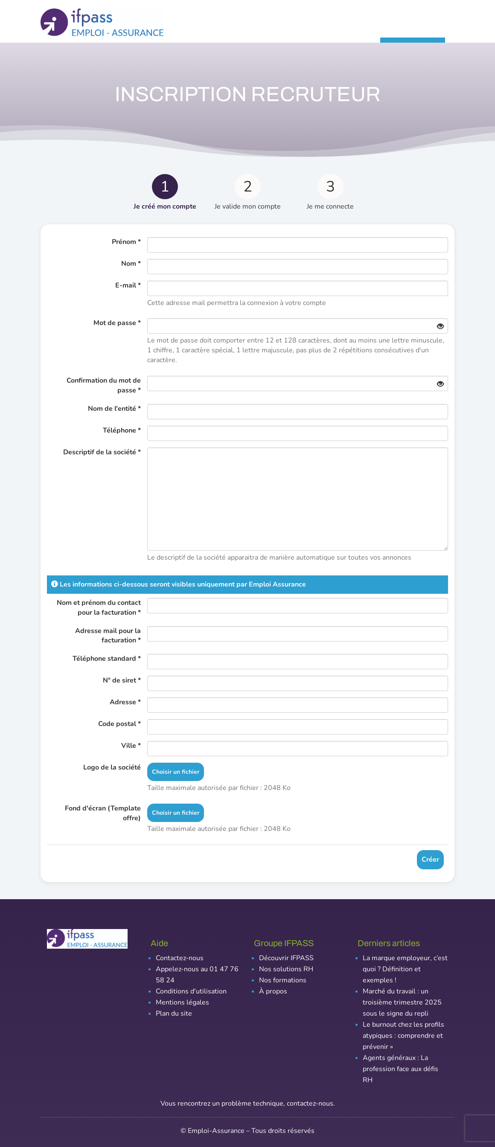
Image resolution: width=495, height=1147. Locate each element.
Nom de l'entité (114, 408)
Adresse (125, 702)
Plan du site (174, 1013)
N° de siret (122, 680)
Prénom (126, 242)
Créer (430, 859)
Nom (131, 263)
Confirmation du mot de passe (104, 385)
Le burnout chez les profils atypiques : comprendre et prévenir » (403, 1035)
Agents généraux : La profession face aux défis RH (400, 1069)
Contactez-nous (180, 958)
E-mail (128, 285)
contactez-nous (310, 1103)
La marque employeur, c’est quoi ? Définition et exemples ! (405, 969)
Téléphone (122, 430)
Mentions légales (182, 1002)
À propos (273, 991)
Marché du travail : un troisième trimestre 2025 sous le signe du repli (402, 1002)
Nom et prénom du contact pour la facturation (99, 607)
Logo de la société (112, 767)
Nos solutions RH (286, 969)
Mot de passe (117, 323)
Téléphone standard (107, 658)
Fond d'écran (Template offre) (103, 813)
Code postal (119, 724)
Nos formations (282, 980)
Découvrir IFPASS (286, 958)
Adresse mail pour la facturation (108, 635)
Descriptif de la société (102, 452)
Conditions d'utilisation (191, 991)
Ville (131, 745)
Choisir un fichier (175, 772)
